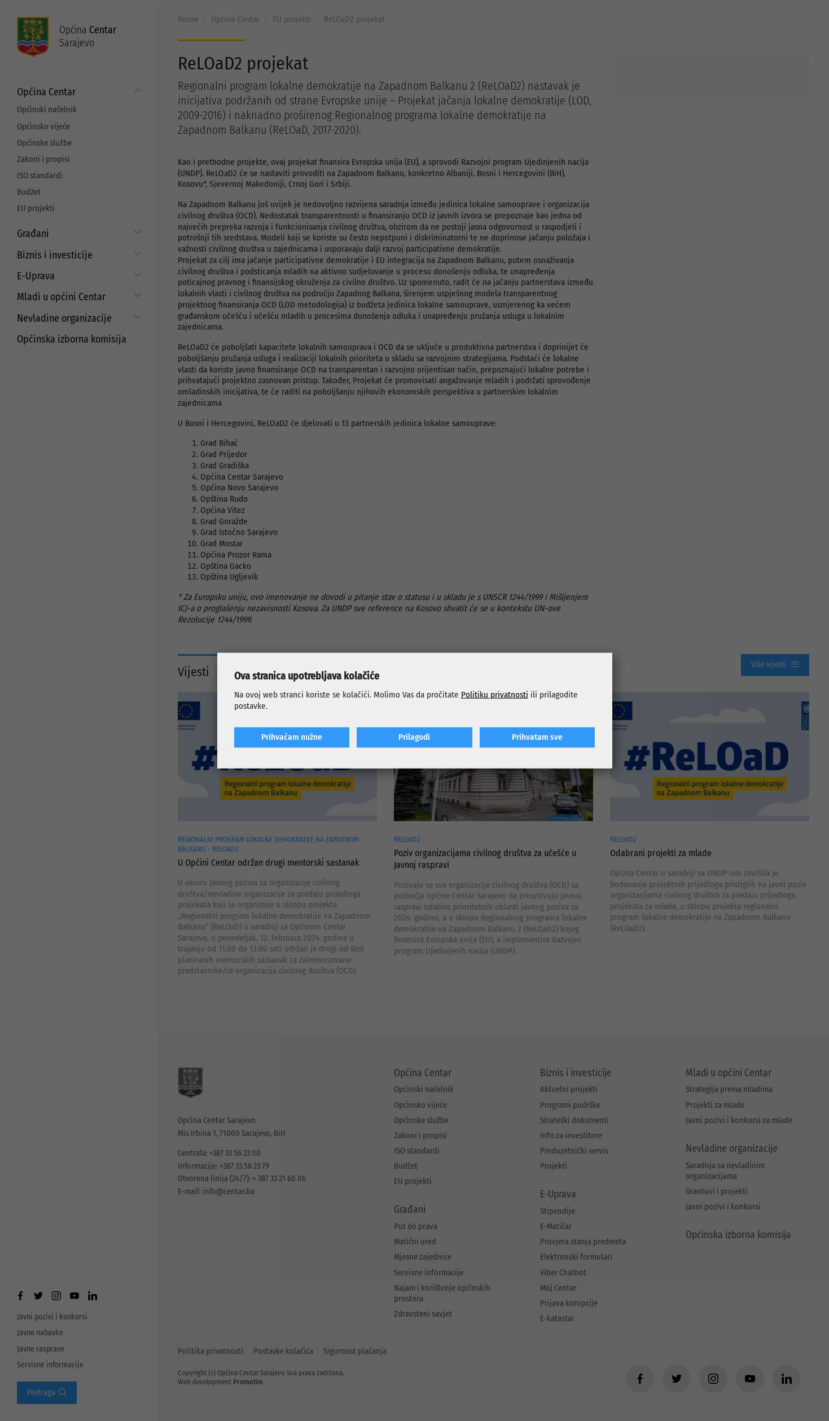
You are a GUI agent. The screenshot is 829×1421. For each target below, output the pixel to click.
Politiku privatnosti (494, 695)
